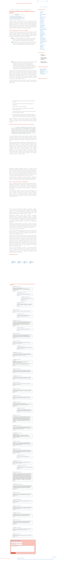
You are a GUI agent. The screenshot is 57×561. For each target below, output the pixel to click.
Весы (41, 15)
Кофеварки (42, 26)
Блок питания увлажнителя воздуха (15, 18)
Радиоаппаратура (43, 38)
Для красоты (42, 21)
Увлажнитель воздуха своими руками (14, 262)
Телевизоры (42, 42)
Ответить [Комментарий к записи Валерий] (14, 516)
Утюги (41, 43)
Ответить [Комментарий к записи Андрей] (14, 365)
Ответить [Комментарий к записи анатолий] (14, 502)
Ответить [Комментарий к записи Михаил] (14, 398)
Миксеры (41, 30)
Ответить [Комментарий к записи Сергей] (18, 306)
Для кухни (41, 22)
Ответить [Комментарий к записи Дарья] (14, 453)
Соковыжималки (42, 39)
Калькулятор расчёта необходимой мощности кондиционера (44, 58)
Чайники (41, 46)
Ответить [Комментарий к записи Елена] (14, 372)
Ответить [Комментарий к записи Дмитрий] (14, 406)
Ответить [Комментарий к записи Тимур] (14, 392)
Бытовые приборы (43, 14)
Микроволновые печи (43, 29)
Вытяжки (41, 18)
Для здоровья (42, 19)
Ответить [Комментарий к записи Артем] (14, 509)
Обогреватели (42, 33)
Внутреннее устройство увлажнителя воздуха (17, 17)
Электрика (42, 47)
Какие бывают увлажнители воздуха (15, 16)
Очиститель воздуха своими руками (20, 262)
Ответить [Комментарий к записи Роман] (14, 337)
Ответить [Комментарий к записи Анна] (14, 385)
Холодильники (42, 45)
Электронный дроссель (43, 73)
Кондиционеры (42, 25)
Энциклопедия (42, 49)
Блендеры (41, 11)
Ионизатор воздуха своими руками (25, 262)
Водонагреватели (43, 17)
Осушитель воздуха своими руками (31, 262)
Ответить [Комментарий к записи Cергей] (23, 300)
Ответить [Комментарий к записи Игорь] (18, 457)
